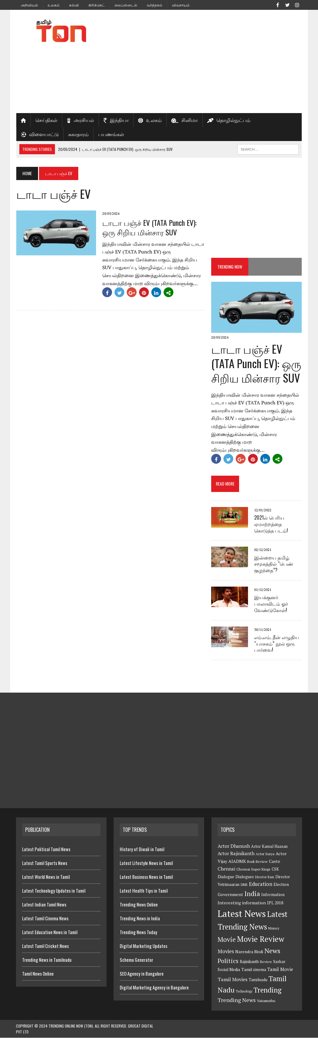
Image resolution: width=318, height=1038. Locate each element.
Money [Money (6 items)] (273, 928)
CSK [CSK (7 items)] (275, 869)
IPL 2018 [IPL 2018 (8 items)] (275, 903)
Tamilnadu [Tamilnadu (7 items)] (258, 980)
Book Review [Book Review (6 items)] (257, 861)
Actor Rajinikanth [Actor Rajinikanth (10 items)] (236, 854)
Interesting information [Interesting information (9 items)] (242, 903)
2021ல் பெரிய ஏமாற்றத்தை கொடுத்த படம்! (271, 524)
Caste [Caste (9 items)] (274, 861)
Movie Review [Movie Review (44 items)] (260, 939)
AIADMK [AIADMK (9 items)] (237, 861)
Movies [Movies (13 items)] (226, 951)
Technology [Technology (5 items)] (244, 991)
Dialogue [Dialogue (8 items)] (226, 876)
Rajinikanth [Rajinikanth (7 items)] (249, 961)
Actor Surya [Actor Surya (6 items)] (265, 854)
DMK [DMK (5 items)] (244, 885)
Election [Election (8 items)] (281, 884)
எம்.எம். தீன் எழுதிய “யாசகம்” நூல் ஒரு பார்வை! (276, 643)
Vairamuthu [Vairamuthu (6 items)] (266, 1001)
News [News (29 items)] (272, 950)
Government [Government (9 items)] (230, 894)
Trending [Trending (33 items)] (267, 990)
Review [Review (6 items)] (266, 961)
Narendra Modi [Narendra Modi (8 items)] (249, 951)
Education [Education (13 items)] (260, 884)
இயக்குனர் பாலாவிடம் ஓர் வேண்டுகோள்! (271, 604)
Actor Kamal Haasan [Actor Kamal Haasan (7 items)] (269, 846)
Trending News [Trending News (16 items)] (237, 1000)
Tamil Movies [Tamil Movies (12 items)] (232, 979)
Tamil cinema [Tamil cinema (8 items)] (253, 970)
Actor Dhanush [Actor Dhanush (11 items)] (234, 846)
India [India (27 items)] (252, 893)
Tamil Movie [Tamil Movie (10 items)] (280, 970)
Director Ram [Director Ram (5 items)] (264, 877)
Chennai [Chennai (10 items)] (226, 869)
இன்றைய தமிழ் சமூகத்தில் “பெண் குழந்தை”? (273, 564)
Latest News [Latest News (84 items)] (242, 914)
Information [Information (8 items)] (273, 894)
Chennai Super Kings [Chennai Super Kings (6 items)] (253, 869)
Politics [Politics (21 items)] (228, 961)
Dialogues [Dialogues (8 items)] (244, 876)
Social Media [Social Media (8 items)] (229, 970)
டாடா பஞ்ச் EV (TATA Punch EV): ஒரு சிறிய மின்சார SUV (149, 227)
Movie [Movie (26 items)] (227, 939)
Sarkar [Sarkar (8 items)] (279, 961)
